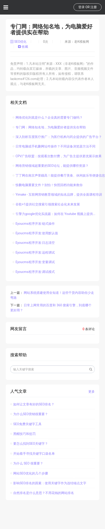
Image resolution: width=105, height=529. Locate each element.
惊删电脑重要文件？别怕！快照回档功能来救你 (48, 185)
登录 (81, 7)
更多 (91, 391)
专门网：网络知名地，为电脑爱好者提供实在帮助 (49, 127)
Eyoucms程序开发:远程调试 (34, 252)
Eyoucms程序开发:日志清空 (34, 243)
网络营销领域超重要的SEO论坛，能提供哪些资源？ (51, 165)
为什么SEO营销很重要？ (29, 414)
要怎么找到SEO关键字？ (29, 443)
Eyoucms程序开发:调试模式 (34, 272)
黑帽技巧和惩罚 (23, 434)
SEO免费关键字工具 (26, 424)
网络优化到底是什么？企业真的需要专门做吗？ (48, 117)
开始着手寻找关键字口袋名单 (32, 453)
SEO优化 (18, 41)
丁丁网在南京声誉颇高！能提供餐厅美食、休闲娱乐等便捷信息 (59, 175)
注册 (93, 7)
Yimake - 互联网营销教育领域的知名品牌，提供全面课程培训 (57, 194)
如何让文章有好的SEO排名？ (32, 404)
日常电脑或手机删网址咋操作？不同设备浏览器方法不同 (54, 146)
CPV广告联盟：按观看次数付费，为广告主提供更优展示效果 (57, 156)
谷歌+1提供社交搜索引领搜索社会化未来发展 (46, 204)
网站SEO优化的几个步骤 (29, 473)
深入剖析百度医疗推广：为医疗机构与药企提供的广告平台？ (57, 137)
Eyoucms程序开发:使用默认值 (35, 233)
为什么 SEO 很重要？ (26, 463)
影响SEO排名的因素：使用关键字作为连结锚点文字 (48, 483)
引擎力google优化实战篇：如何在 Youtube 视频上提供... (54, 214)
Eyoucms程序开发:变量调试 (34, 262)
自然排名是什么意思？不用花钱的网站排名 (42, 493)
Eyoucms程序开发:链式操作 (34, 223)
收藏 (23, 46)
